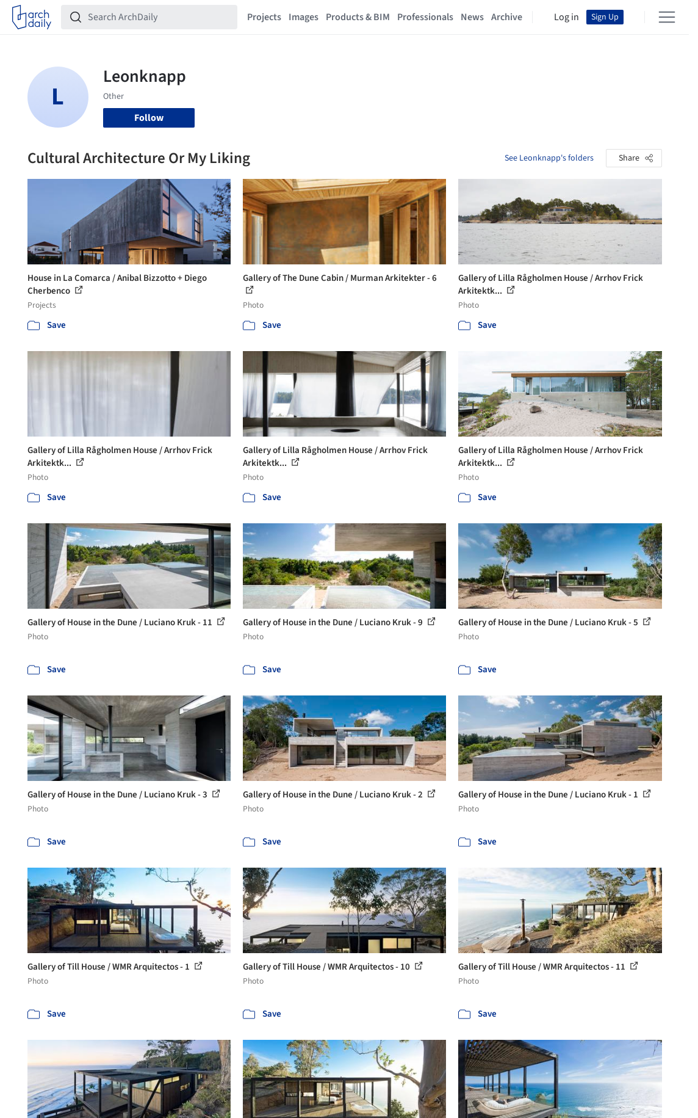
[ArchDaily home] (31, 17)
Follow (149, 118)
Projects (264, 17)
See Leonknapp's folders (549, 158)
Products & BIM (358, 17)
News (472, 17)
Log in (566, 17)
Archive (506, 17)
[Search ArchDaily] (159, 17)
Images (303, 17)
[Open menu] (667, 17)
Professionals (425, 17)
